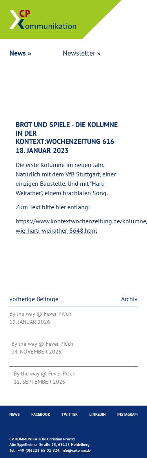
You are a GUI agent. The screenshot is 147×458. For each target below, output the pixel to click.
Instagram (127, 414)
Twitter (70, 414)
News (14, 414)
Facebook (40, 414)
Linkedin (97, 414)
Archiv (129, 299)
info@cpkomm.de (76, 450)
